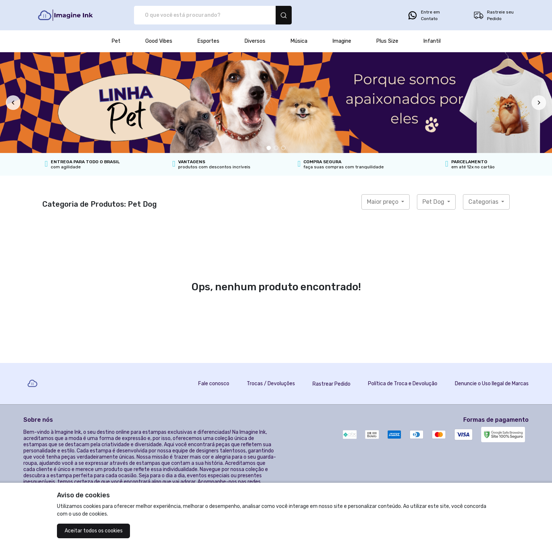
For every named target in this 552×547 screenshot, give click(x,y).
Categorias (484, 201)
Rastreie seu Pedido (493, 15)
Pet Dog (434, 201)
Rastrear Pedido (331, 384)
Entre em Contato (423, 15)
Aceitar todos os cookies (94, 531)
